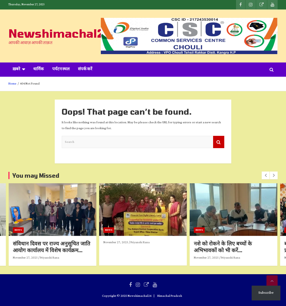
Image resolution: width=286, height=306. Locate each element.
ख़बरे (16, 69)
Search (218, 142)
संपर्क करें (85, 69)
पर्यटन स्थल (61, 69)
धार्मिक (38, 69)
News (68, 230)
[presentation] (266, 175)
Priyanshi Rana (99, 258)
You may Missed (35, 175)
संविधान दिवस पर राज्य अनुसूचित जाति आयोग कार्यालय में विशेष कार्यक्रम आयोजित (101, 250)
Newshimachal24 (59, 33)
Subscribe (266, 293)
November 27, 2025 (75, 258)
